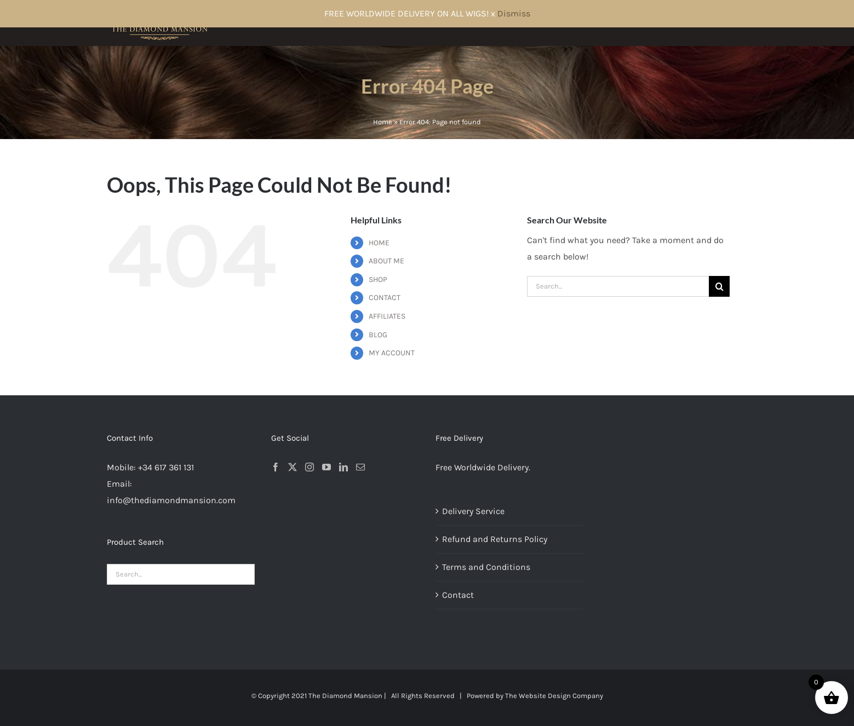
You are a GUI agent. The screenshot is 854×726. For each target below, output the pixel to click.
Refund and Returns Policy (494, 539)
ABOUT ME (386, 261)
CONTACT (384, 297)
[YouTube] (326, 467)
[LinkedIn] (343, 467)
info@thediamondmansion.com (171, 500)
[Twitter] (292, 467)
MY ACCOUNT (392, 353)
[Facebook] (275, 467)
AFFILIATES (387, 316)
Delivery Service (473, 511)
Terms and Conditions (486, 567)
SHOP (378, 279)
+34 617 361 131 (166, 467)
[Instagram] (309, 467)
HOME (379, 242)
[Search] (719, 286)
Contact (458, 595)
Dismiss (513, 13)
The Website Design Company (554, 696)
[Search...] (618, 286)
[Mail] (360, 467)
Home (382, 122)
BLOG (378, 334)
